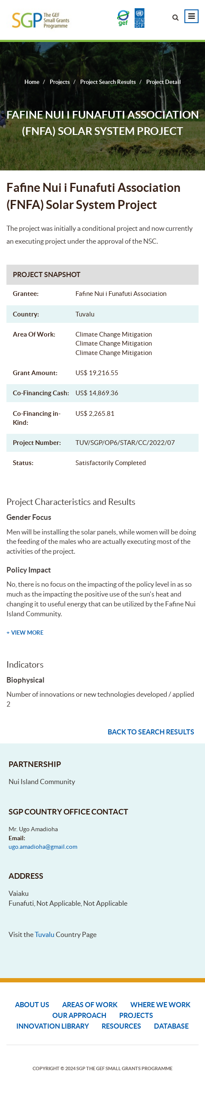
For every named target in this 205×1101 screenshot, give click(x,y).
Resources (121, 1026)
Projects (136, 1015)
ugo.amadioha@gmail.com (43, 846)
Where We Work (160, 1005)
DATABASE (171, 1026)
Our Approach (79, 1015)
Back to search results (151, 732)
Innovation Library (52, 1026)
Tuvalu (44, 934)
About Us (32, 1005)
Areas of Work (90, 1005)
